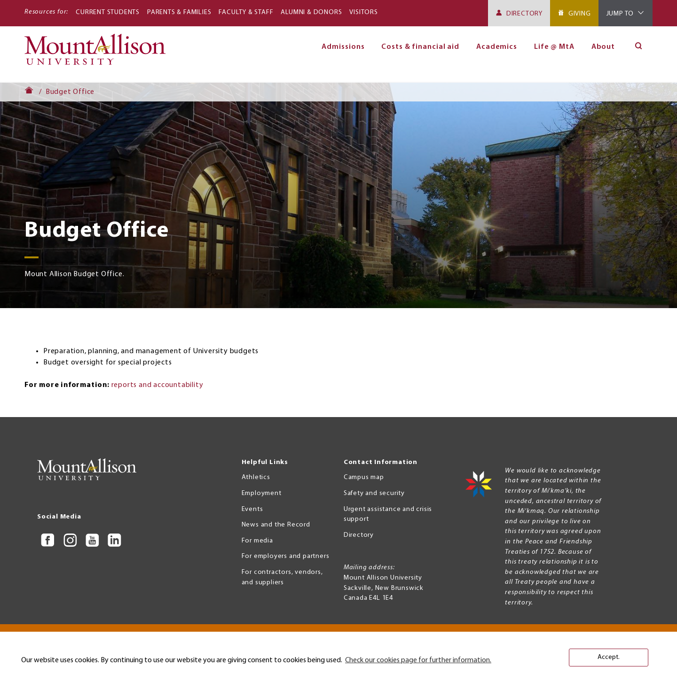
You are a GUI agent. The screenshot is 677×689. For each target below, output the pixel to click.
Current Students (108, 12)
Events (252, 509)
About (603, 47)
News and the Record (276, 524)
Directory (524, 13)
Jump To (620, 13)
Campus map (364, 477)
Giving (579, 13)
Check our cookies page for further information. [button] (418, 660)
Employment (262, 493)
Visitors (363, 12)
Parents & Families (179, 12)
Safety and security (374, 493)
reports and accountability (157, 385)
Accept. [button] (609, 657)
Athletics (256, 477)
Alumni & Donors (311, 12)
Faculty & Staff (246, 12)
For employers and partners (286, 556)
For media (257, 540)
